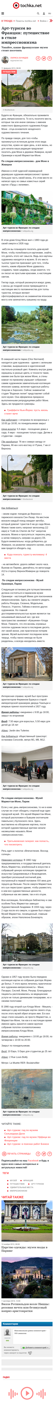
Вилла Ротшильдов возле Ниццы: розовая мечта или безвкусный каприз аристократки (25, 1307)
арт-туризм (37, 1184)
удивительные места (21, 1187)
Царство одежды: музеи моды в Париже (24, 1249)
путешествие (17, 1184)
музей (13, 1180)
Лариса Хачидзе (19, 58)
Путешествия (9, 72)
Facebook (33, 1160)
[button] (44, 13)
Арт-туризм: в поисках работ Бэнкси (28, 1144)
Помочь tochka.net (26, 21)
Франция (28, 1180)
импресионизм (18, 1191)
